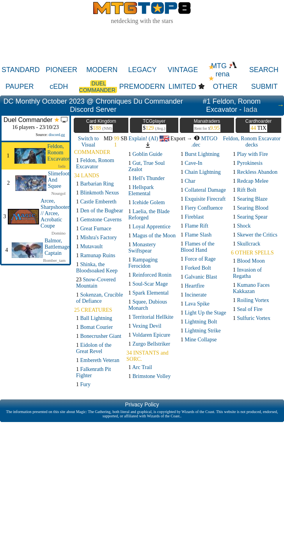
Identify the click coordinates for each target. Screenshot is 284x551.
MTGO (205, 138)
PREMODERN (142, 86)
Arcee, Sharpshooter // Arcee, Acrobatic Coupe (55, 213)
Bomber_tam (54, 260)
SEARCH (264, 70)
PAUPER (19, 86)
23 (96, 283)
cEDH (59, 86)
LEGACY (142, 70)
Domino (58, 233)
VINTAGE (183, 70)
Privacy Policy (142, 404)
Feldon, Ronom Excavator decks (251, 142)
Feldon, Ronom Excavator (58, 152)
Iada (250, 109)
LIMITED (182, 86)
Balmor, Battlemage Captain (56, 247)
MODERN (101, 70)
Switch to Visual (88, 142)
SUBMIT (264, 86)
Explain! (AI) (148, 138)
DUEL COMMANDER (98, 86)
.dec (196, 145)
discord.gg (57, 134)
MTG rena (224, 70)
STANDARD (21, 70)
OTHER (225, 86)
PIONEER (61, 70)
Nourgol (58, 193)
